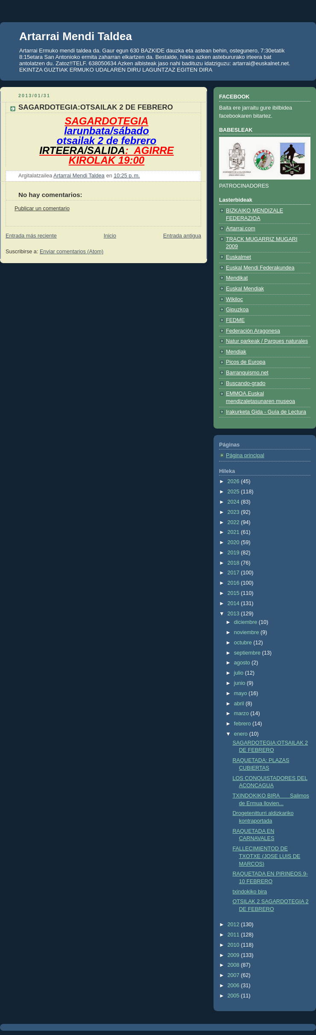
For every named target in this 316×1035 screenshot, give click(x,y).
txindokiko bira (250, 892)
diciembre (246, 622)
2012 (234, 925)
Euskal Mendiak (245, 289)
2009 (234, 955)
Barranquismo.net (247, 373)
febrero (243, 724)
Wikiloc (234, 299)
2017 (234, 573)
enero (241, 734)
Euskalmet (238, 257)
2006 (234, 986)
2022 (234, 522)
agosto (243, 663)
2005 (234, 996)
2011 (234, 935)
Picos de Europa (246, 362)
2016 (234, 583)
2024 (234, 502)
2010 (234, 945)
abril (240, 704)
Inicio (110, 236)
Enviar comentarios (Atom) (71, 252)
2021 (234, 532)
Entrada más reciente (31, 236)
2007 (234, 975)
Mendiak (236, 352)
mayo (241, 693)
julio (239, 673)
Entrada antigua (182, 236)
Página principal (245, 455)
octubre (244, 643)
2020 (234, 542)
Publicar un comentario (42, 209)
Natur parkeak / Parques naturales (267, 341)
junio (240, 683)
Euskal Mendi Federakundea (260, 268)
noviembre (247, 632)
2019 (234, 553)
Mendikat (237, 278)
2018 (234, 563)
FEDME (235, 320)
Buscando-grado (246, 383)
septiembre (248, 653)
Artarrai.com (240, 229)
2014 (234, 603)
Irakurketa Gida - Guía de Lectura (266, 412)
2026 (234, 481)
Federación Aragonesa (253, 331)
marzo (242, 713)
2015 (234, 593)
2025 (234, 492)
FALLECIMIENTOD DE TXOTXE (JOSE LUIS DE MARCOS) (267, 856)
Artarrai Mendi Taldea (75, 36)
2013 (234, 614)
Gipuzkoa (237, 310)
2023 (234, 512)
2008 (234, 965)
